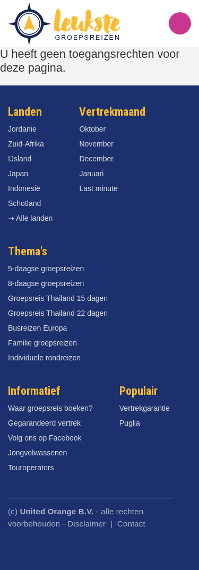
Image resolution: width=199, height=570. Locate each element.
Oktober (92, 129)
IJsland (19, 158)
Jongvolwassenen (37, 452)
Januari (91, 173)
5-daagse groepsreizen (46, 268)
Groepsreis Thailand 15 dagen (58, 298)
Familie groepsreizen (42, 343)
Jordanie (22, 129)
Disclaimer (86, 523)
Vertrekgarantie (144, 408)
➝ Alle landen (30, 218)
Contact (131, 523)
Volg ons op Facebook (45, 438)
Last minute (98, 188)
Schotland (24, 203)
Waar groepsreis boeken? (50, 408)
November (96, 144)
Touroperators (31, 467)
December (96, 158)
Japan (18, 173)
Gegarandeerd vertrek (44, 423)
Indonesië (24, 188)
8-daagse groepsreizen (46, 283)
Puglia (129, 423)
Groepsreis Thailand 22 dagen (58, 313)
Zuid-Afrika (26, 144)
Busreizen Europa (37, 328)
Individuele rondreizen (44, 357)
